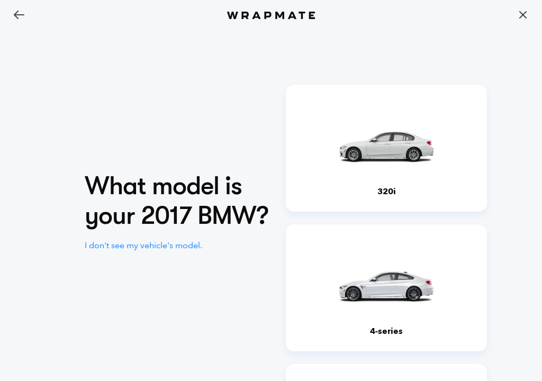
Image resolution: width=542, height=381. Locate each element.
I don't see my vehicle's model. (143, 245)
